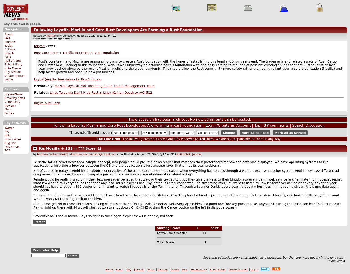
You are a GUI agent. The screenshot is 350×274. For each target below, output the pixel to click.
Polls (8, 57)
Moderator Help (45, 250)
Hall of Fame (13, 60)
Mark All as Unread (290, 132)
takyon (39, 46)
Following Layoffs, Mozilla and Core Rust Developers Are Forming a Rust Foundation (118, 30)
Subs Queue (13, 68)
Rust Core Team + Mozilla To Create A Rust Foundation (76, 53)
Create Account (15, 75)
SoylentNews (16, 12)
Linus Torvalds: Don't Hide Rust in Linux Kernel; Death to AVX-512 (101, 92)
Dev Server (12, 146)
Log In (9, 79)
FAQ (7, 38)
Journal (197, 154)
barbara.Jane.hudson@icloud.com (93, 154)
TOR (7, 150)
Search (9, 53)
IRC (7, 131)
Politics (9, 113)
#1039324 (183, 154)
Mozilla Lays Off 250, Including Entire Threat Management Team (105, 86)
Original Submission (47, 103)
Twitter (9, 128)
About (9, 34)
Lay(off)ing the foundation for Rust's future (67, 79)
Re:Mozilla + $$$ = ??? (61, 148)
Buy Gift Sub (13, 72)
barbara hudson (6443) (52, 154)
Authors (10, 49)
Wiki (7, 135)
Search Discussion (308, 125)
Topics (9, 45)
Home (109, 269)
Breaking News (15, 98)
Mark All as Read (255, 132)
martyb (51, 35)
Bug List (10, 143)
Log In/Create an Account (228, 125)
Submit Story (13, 64)
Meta (8, 109)
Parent (40, 221)
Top (257, 125)
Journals (10, 41)
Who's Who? (13, 139)
